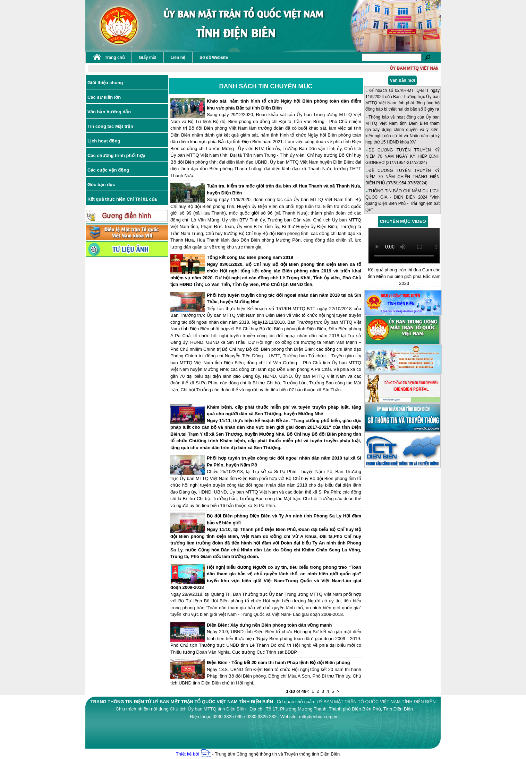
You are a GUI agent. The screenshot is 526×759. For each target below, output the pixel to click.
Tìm (428, 57)
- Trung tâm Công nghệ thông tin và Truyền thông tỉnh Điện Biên (270, 754)
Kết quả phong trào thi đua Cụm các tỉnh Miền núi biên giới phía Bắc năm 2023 (404, 276)
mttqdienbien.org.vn (319, 716)
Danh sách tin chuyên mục (266, 86)
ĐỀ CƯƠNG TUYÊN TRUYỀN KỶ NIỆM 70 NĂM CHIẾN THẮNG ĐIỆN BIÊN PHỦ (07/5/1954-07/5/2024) (402, 176)
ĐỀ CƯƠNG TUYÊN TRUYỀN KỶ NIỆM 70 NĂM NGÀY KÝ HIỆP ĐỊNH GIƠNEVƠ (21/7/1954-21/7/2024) (402, 156)
